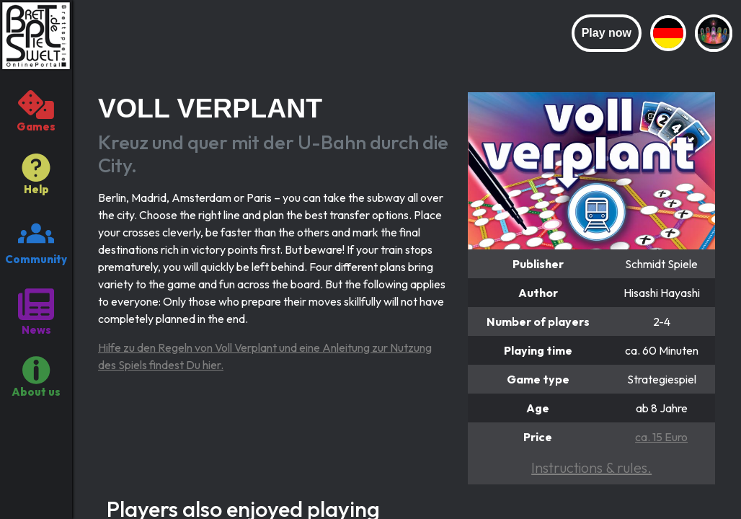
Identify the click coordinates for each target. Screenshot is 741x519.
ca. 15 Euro (661, 437)
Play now (606, 33)
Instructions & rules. (591, 467)
